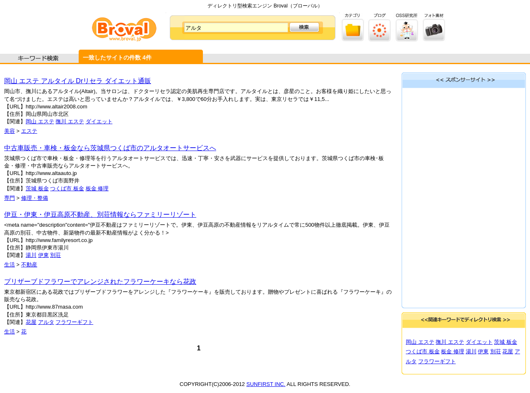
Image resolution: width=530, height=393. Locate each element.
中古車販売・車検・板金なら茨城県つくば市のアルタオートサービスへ (110, 147)
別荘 (55, 255)
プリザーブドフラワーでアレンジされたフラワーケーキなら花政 (100, 281)
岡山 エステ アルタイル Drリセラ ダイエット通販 (77, 80)
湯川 (31, 255)
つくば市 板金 (67, 188)
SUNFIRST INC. (265, 384)
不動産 (29, 264)
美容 (9, 131)
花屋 (31, 322)
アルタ (46, 322)
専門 (9, 198)
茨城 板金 (37, 188)
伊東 (43, 255)
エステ (29, 131)
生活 (9, 264)
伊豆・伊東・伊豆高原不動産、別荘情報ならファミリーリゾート (100, 214)
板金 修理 (97, 188)
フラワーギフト (74, 322)
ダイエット (99, 121)
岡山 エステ (40, 121)
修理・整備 (34, 198)
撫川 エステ (69, 121)
